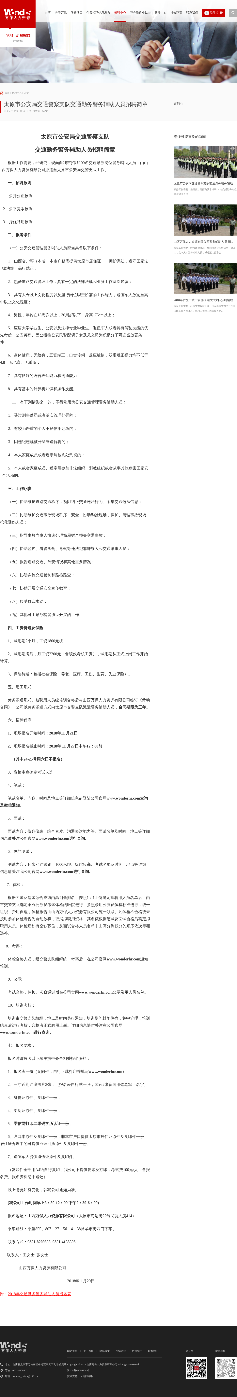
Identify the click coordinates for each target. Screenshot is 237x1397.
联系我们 (192, 12)
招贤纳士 (137, 1350)
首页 (48, 12)
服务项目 (77, 12)
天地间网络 (86, 1376)
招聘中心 (120, 12)
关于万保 (61, 12)
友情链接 (121, 1350)
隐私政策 (105, 1350)
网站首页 (72, 1350)
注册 (220, 12)
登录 (212, 12)
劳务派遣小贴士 (140, 12)
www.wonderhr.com (123, 798)
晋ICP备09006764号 (78, 1370)
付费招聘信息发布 (98, 12)
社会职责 (176, 12)
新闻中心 (160, 12)
